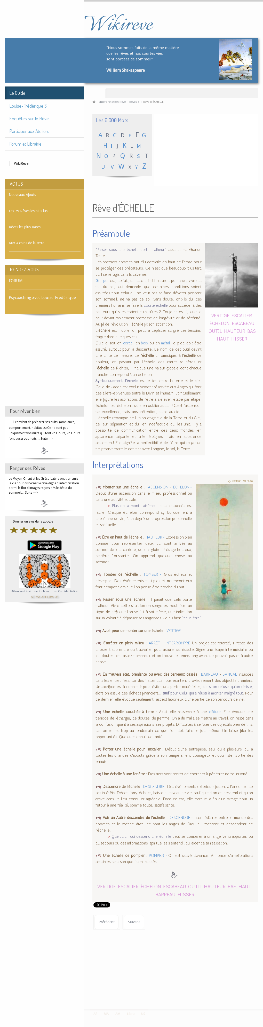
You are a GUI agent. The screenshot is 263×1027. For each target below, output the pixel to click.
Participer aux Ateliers (29, 131)
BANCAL (229, 674)
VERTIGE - (174, 630)
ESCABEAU (243, 323)
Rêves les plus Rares (25, 227)
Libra (50, 596)
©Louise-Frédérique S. (26, 591)
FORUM (16, 280)
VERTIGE (220, 315)
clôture (215, 711)
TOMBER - (152, 574)
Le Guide (17, 93)
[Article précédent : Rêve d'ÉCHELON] (106, 922)
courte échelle (156, 305)
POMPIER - (158, 855)
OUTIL (215, 331)
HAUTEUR (234, 331)
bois (144, 343)
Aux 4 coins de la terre (26, 243)
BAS (251, 331)
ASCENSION (158, 487)
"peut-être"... (193, 618)
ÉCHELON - (182, 487)
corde (128, 343)
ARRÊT (154, 643)
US (56, 596)
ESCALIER (242, 315)
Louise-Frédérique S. (28, 106)
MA (38, 596)
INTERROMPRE (178, 643)
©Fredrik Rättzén (240, 481)
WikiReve (21, 163)
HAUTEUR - (155, 537)
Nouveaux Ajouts (22, 195)
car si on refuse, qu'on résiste (227, 686)
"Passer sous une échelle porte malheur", (130, 249)
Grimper (102, 280)
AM (43, 596)
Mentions (50, 591)
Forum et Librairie (25, 144)
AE (33, 596)
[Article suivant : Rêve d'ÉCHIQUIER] (134, 922)
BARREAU (209, 674)
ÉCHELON (220, 323)
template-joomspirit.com (261, 989)
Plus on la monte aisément (135, 505)
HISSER (239, 338)
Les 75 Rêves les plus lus (28, 211)
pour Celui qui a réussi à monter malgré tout (203, 693)
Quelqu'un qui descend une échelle (141, 836)
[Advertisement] (45, 365)
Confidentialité (67, 591)
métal (165, 343)
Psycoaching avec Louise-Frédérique (42, 297)
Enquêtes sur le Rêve (29, 118)
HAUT (223, 338)
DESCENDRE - (154, 786)
